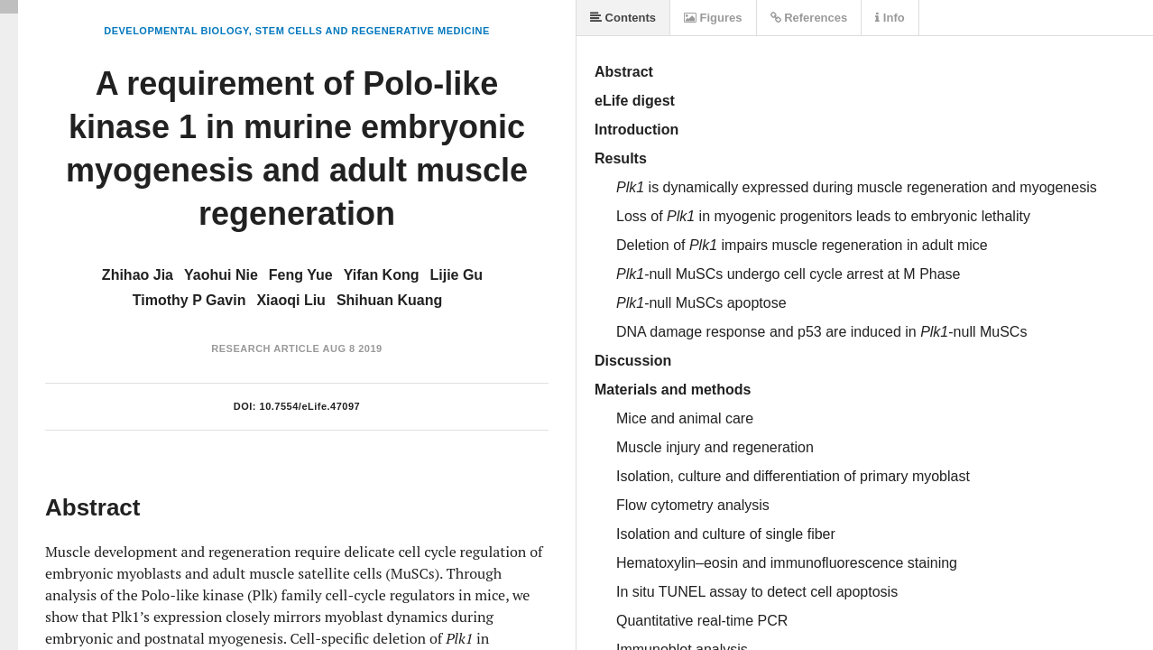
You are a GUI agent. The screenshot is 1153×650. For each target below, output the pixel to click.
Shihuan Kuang (389, 300)
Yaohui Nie (221, 275)
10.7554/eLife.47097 (310, 406)
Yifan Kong (382, 275)
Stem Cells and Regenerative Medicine (372, 30)
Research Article (265, 348)
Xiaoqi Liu (290, 300)
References (809, 17)
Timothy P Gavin (189, 300)
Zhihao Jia (137, 275)
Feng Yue (301, 275)
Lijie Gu (456, 275)
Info (889, 17)
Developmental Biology (176, 30)
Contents (623, 17)
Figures (713, 17)
